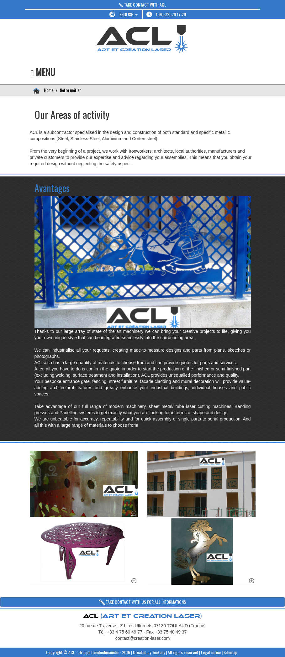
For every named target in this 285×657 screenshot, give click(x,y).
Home (48, 90)
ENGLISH (128, 14)
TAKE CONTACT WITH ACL (142, 4)
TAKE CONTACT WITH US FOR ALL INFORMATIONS (142, 601)
